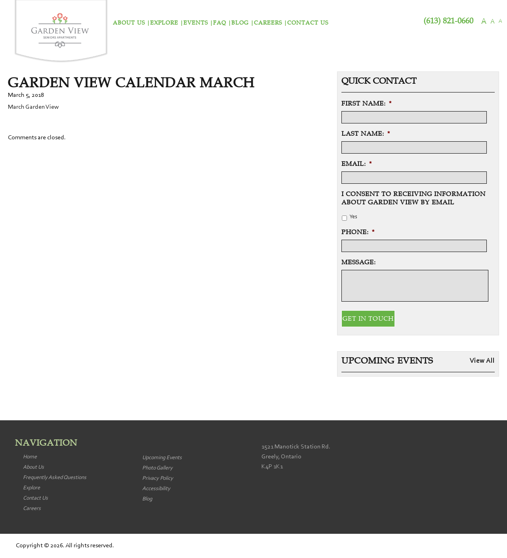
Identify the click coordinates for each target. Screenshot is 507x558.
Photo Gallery (157, 468)
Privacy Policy (157, 478)
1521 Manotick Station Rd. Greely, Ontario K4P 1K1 (295, 457)
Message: (358, 262)
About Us (129, 22)
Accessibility (156, 489)
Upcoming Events (162, 458)
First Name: (366, 104)
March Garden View (33, 107)
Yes (353, 217)
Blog (240, 22)
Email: (356, 164)
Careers (268, 22)
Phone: (358, 232)
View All (482, 361)
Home (30, 457)
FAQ (219, 22)
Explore (164, 22)
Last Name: (365, 134)
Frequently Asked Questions (54, 478)
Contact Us (307, 22)
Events (195, 22)
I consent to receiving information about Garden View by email (413, 198)
